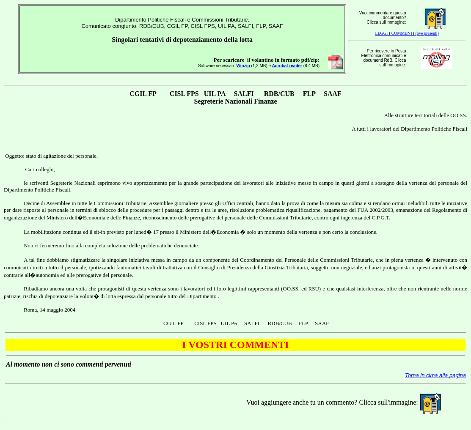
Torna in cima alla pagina (435, 375)
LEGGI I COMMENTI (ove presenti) (407, 33)
